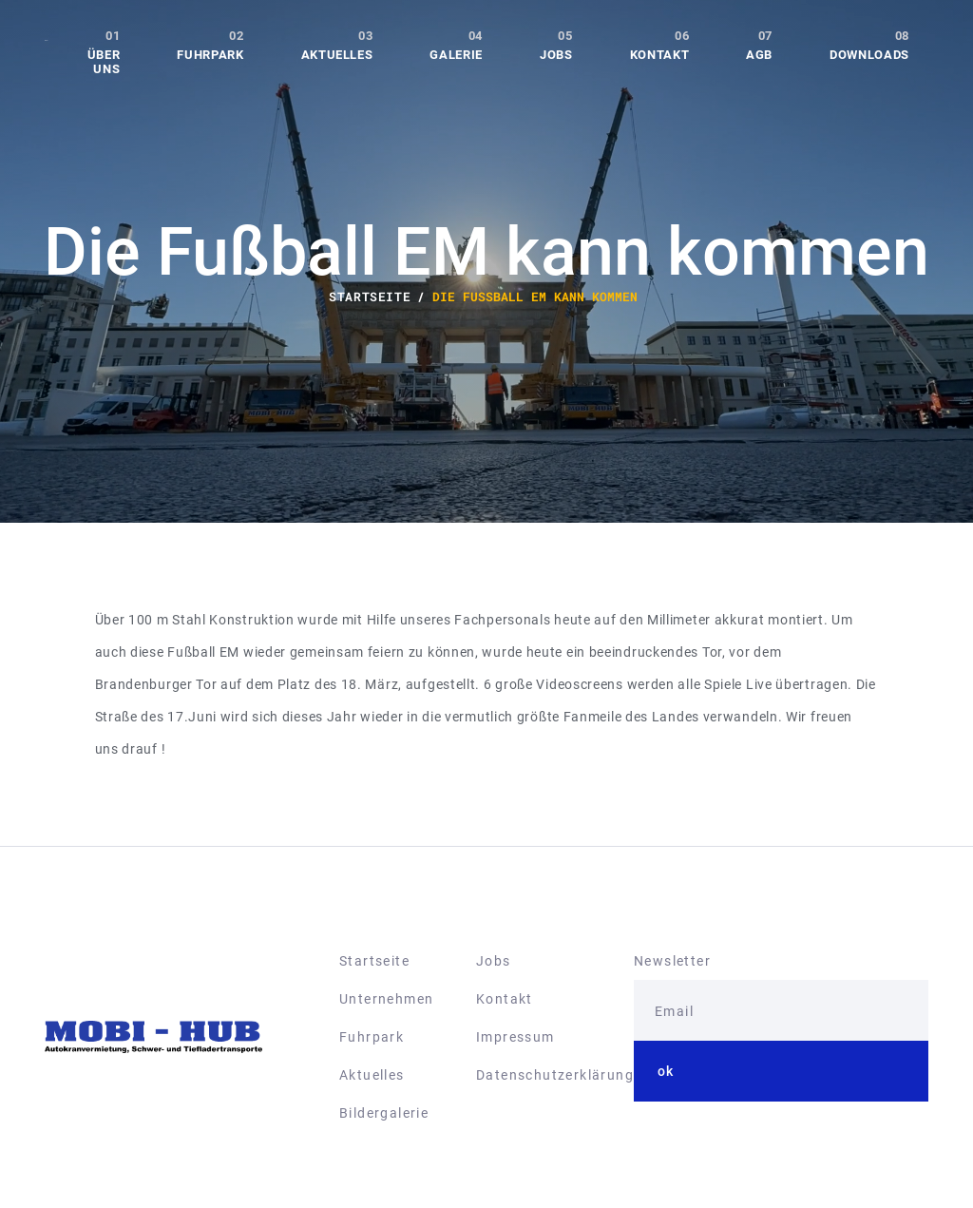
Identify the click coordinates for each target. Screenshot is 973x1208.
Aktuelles (337, 55)
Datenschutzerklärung (555, 1075)
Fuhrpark (210, 55)
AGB (759, 55)
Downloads (869, 55)
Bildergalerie (384, 1113)
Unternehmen (386, 999)
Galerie (456, 55)
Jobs (556, 55)
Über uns (104, 62)
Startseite (374, 960)
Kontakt (660, 55)
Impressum (515, 1037)
